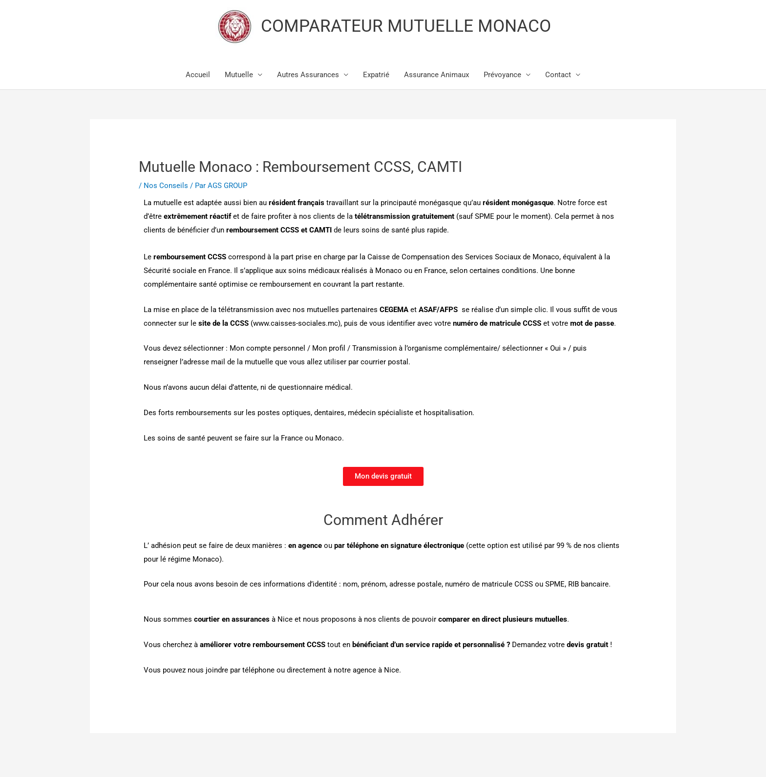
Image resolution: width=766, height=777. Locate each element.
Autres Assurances (308, 74)
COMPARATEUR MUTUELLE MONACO (406, 26)
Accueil (198, 74)
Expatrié (376, 74)
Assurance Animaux (436, 74)
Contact (558, 74)
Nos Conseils (166, 185)
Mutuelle (239, 74)
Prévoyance (502, 74)
